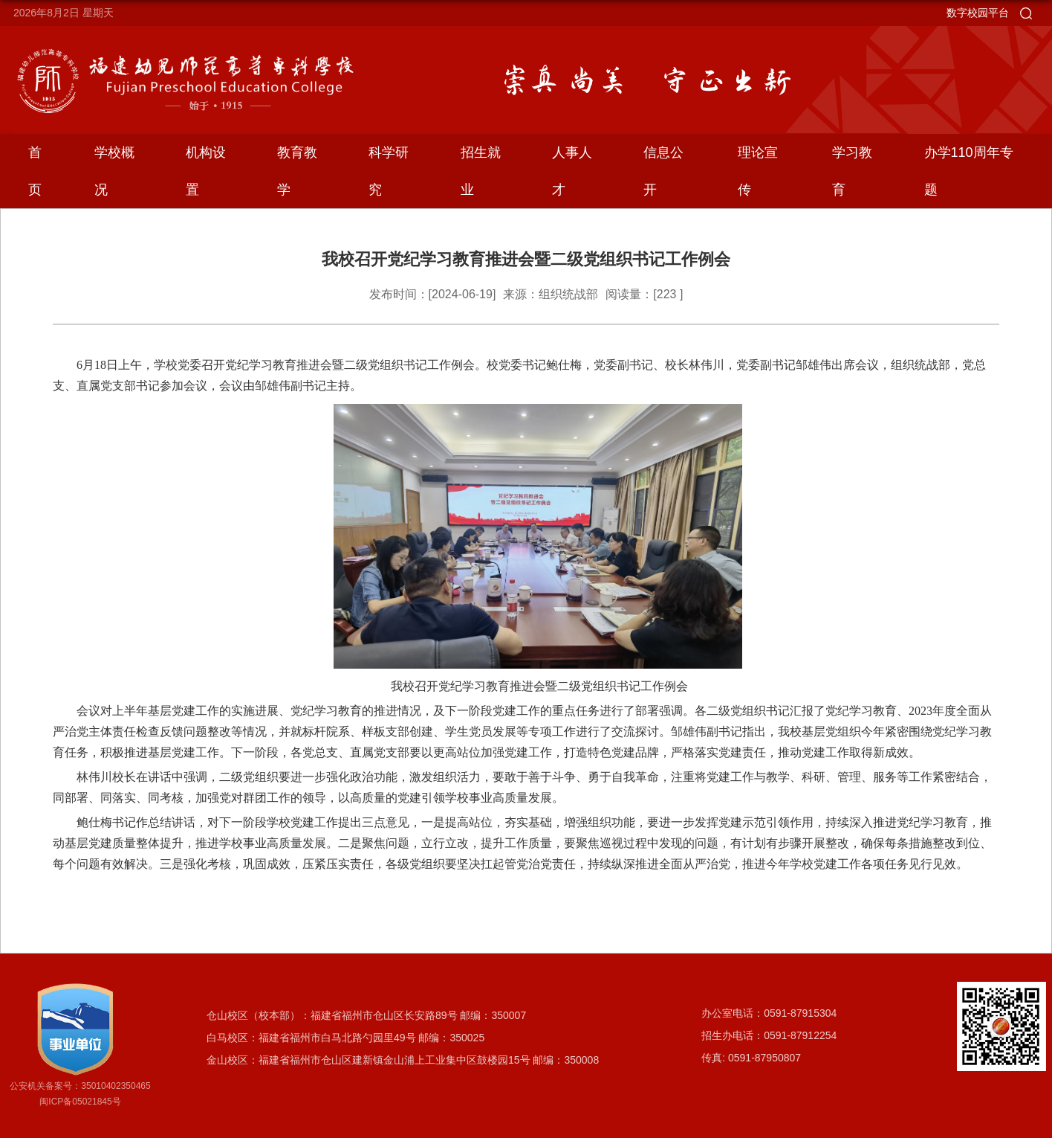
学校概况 (114, 171)
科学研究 (388, 171)
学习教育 (852, 171)
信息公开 (663, 171)
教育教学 (297, 171)
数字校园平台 (978, 13)
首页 (35, 171)
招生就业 (481, 171)
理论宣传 (758, 171)
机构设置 (206, 171)
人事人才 (572, 171)
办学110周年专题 (968, 171)
